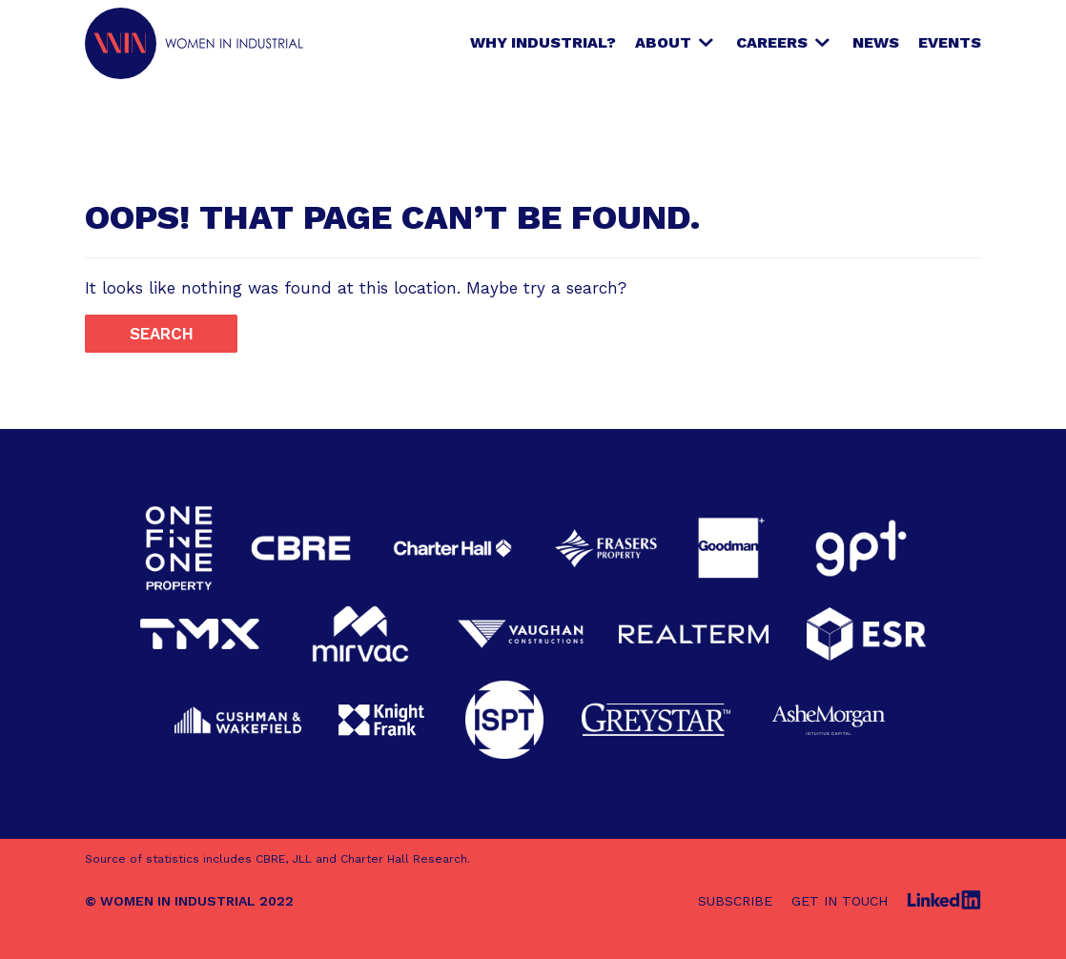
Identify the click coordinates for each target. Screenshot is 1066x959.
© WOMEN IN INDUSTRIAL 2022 (189, 900)
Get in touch (839, 900)
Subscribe (735, 900)
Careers (772, 42)
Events (949, 42)
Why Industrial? (543, 42)
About (663, 42)
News (875, 42)
